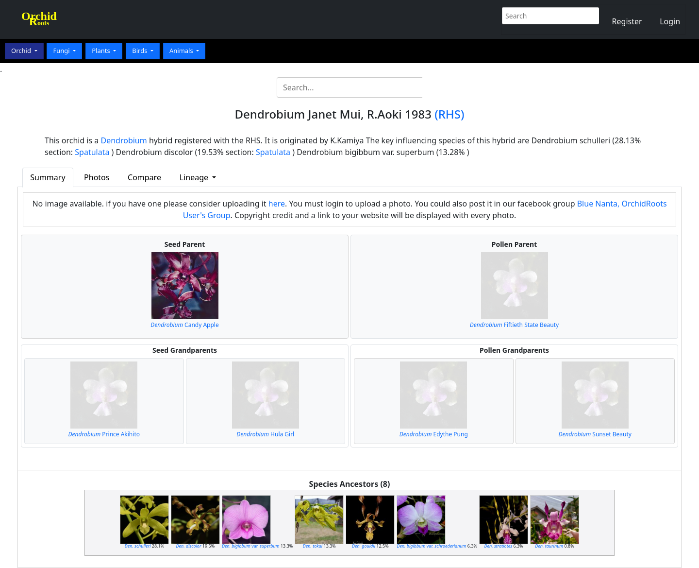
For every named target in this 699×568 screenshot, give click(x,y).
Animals (182, 50)
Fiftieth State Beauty (514, 325)
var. (251, 546)
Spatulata (92, 152)
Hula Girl (265, 434)
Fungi (62, 50)
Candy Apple (184, 325)
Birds (140, 50)
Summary (47, 177)
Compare (144, 177)
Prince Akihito (104, 434)
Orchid (22, 50)
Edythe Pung (433, 434)
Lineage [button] (195, 177)
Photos (96, 177)
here (276, 203)
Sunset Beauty (595, 434)
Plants (102, 50)
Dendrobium (124, 140)
